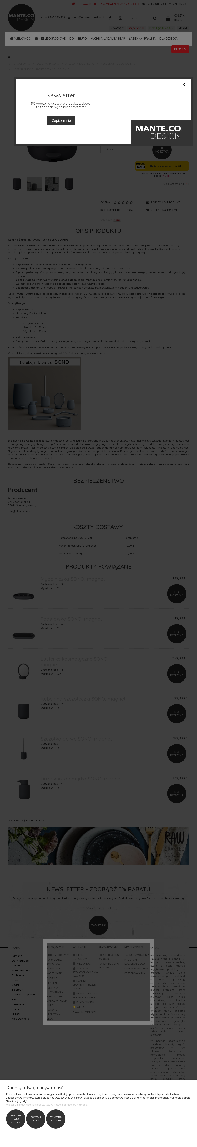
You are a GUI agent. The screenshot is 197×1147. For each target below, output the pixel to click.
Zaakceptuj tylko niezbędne (16, 1119)
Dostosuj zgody (36, 1119)
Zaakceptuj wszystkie (56, 1119)
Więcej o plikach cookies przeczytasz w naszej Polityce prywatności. (47, 1104)
